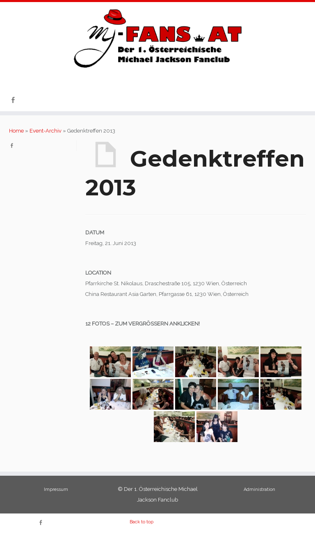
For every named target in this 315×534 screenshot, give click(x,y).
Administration (259, 489)
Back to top (141, 522)
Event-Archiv (46, 131)
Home (16, 131)
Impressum (56, 489)
